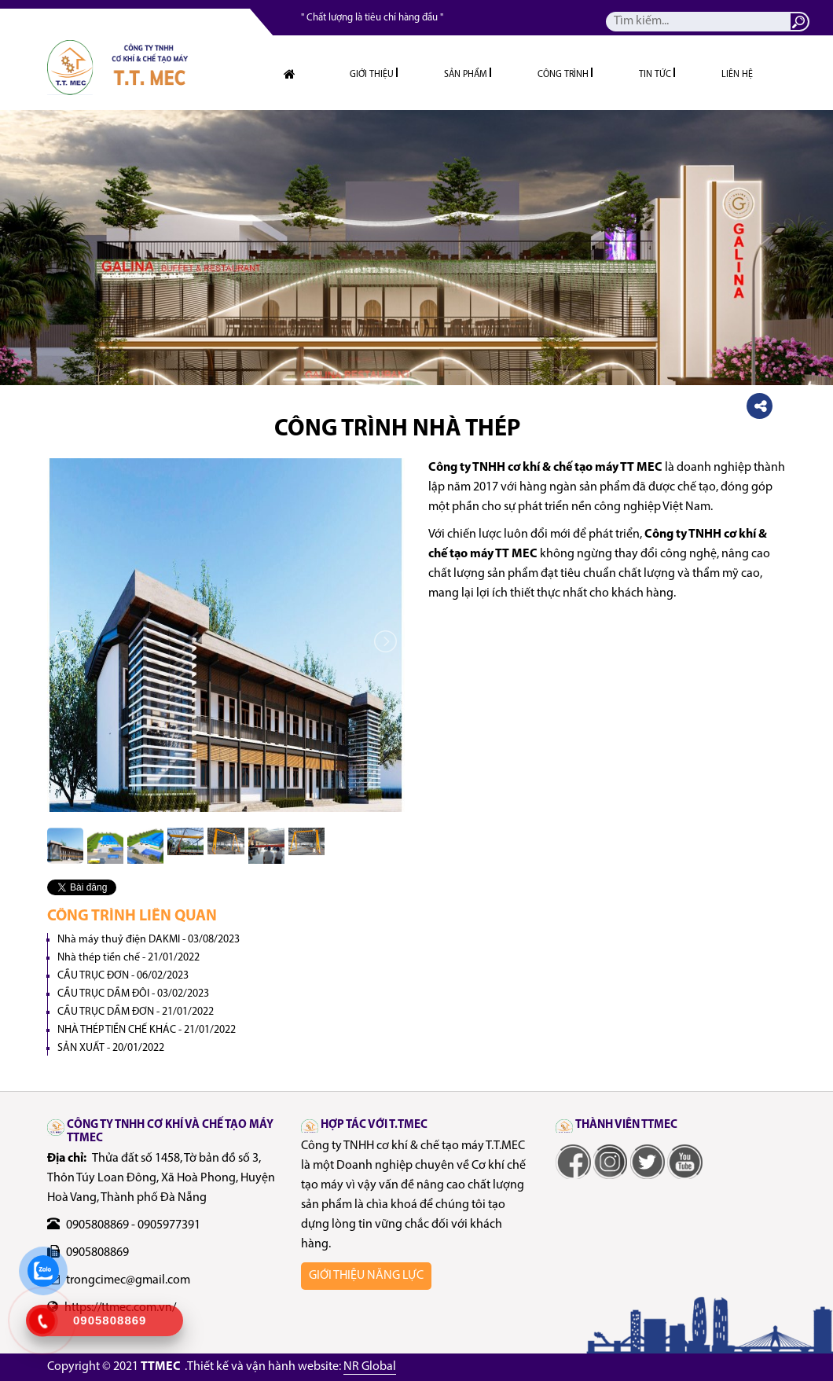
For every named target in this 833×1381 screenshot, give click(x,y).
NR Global (369, 1367)
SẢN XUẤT (110, 1048)
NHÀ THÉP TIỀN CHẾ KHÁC (146, 1030)
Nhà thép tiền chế (128, 958)
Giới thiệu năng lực (366, 1275)
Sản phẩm (465, 74)
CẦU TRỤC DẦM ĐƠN (135, 1012)
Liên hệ (737, 74)
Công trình (563, 74)
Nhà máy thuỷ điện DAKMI (148, 940)
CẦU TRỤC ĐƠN (123, 976)
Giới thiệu (372, 74)
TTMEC (161, 1367)
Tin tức (655, 74)
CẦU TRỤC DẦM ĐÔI (133, 994)
